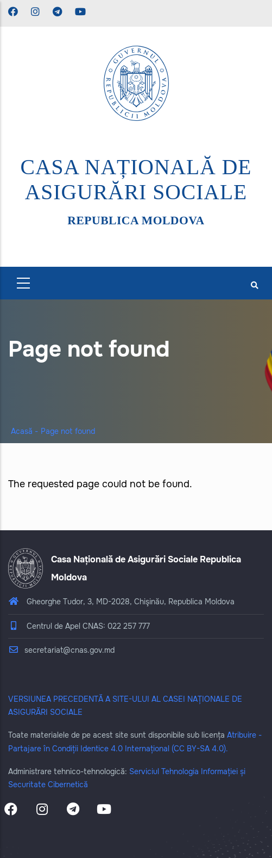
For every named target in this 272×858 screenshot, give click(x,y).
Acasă (22, 431)
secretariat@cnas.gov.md (61, 650)
